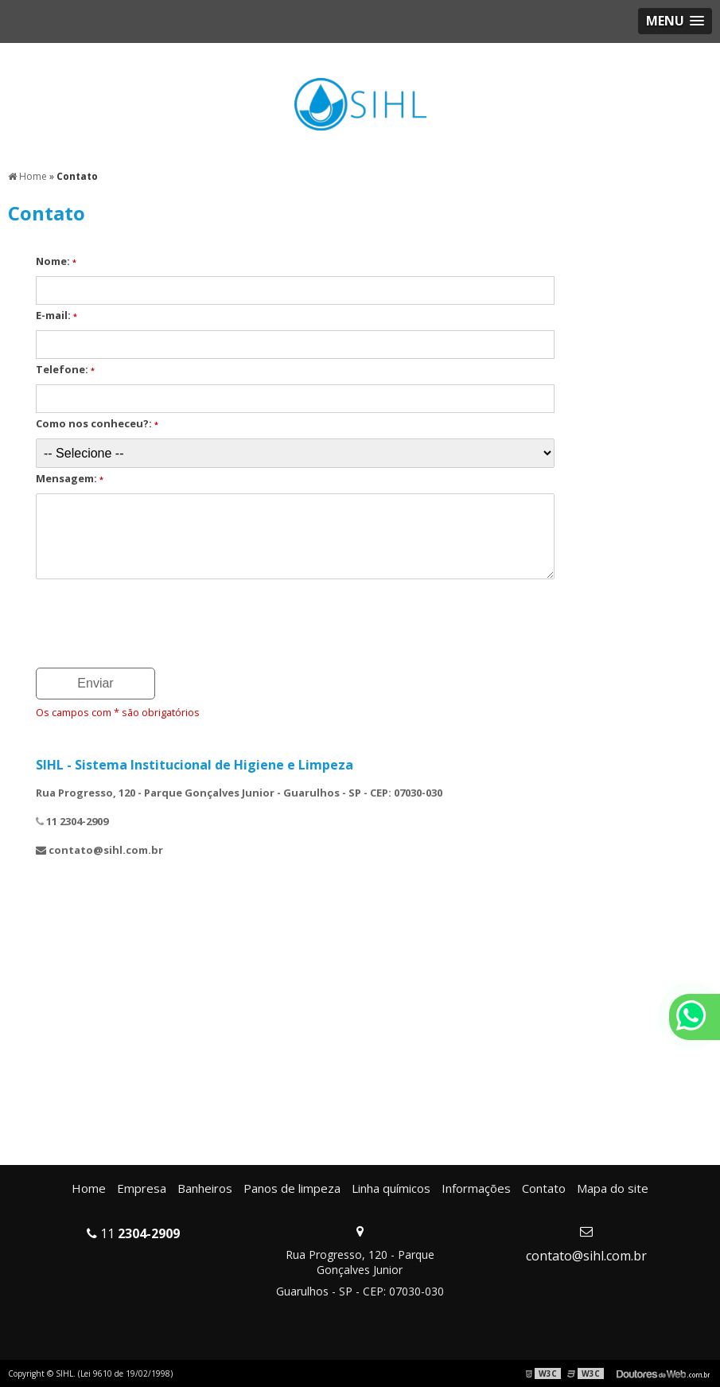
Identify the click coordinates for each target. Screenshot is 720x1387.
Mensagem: (69, 478)
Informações (476, 1188)
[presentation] (132, 618)
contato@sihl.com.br (586, 1255)
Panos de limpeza (292, 1188)
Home (89, 1188)
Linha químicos (391, 1188)
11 (133, 1233)
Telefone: (65, 369)
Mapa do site (612, 1188)
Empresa (141, 1188)
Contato (544, 1188)
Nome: (56, 261)
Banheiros (204, 1188)
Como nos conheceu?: (97, 423)
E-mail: (56, 315)
